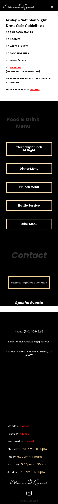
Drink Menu (29, 224)
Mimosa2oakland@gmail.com (33, 341)
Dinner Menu (29, 169)
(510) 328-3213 (33, 331)
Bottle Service (29, 205)
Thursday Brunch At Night (29, 148)
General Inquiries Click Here (29, 282)
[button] (51, 6)
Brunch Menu (29, 187)
